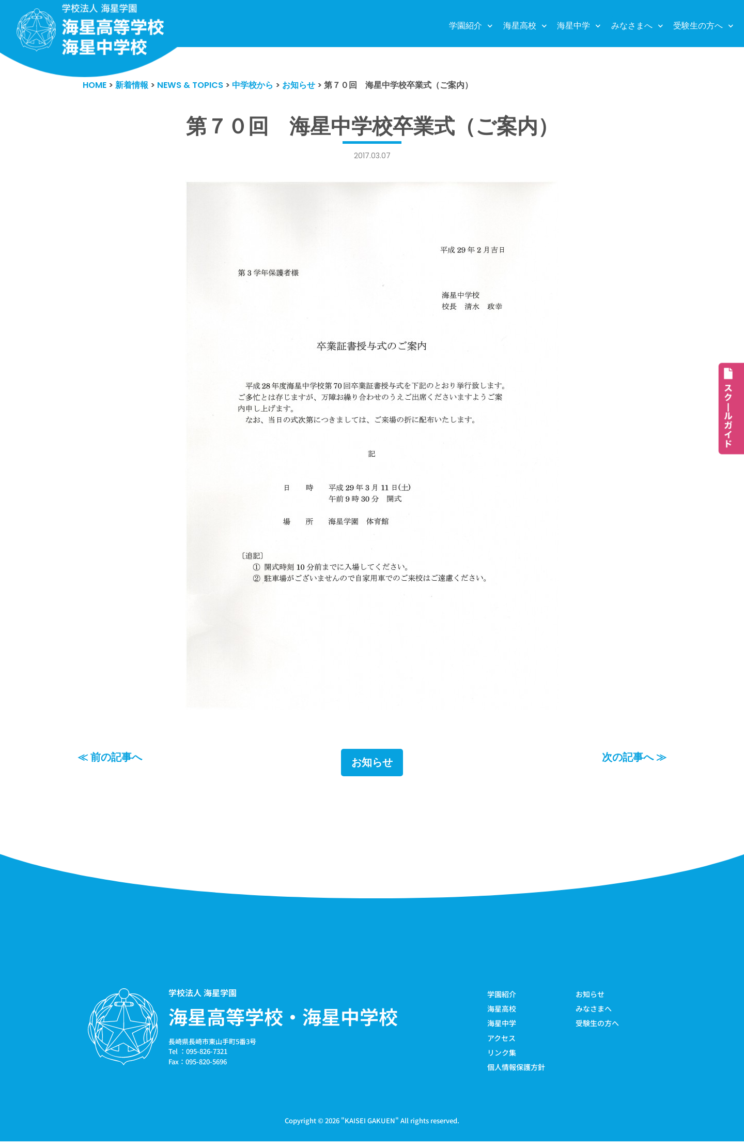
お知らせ (372, 764)
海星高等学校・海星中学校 (283, 1018)
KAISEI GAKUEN (370, 1123)
